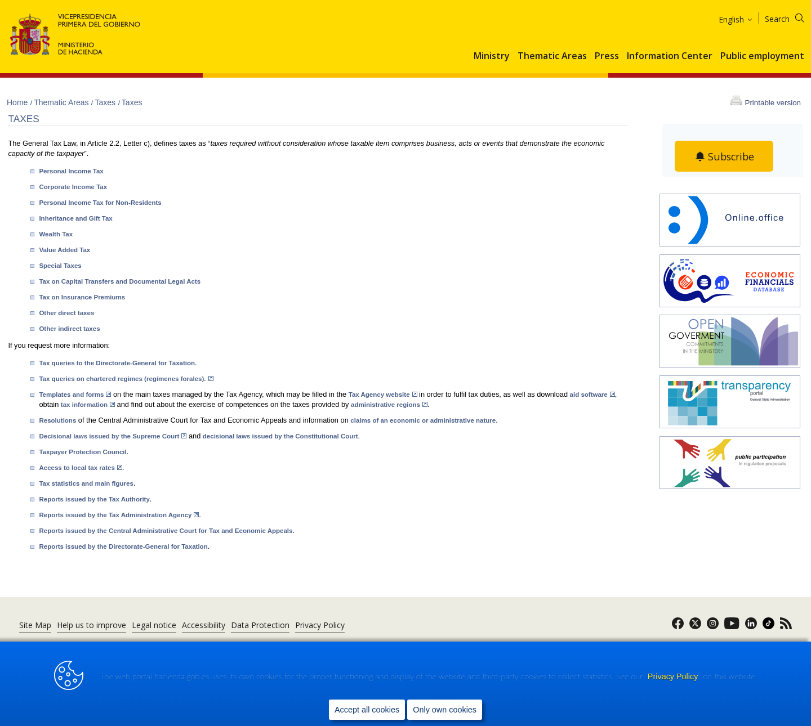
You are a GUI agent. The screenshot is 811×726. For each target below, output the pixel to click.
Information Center (669, 56)
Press (607, 56)
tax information (88, 404)
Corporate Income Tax (73, 186)
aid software (592, 394)
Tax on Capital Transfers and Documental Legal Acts (119, 281)
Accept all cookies (367, 709)
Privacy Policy (674, 676)
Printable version (773, 102)
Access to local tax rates (80, 467)
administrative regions (389, 404)
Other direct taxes (66, 313)
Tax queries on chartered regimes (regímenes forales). (126, 378)
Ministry (492, 56)
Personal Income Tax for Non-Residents (100, 202)
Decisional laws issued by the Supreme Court (112, 436)
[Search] (791, 17)
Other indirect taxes (69, 328)
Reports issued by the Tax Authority (94, 499)
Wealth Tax (56, 234)
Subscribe (731, 156)
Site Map (35, 625)
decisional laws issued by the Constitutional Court (280, 436)
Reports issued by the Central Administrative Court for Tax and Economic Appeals (165, 530)
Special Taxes (60, 265)
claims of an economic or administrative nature (423, 420)
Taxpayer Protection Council (82, 452)
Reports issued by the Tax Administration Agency (119, 515)
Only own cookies (444, 709)
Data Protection (260, 625)
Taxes (106, 102)
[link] (678, 626)
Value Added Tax (64, 250)
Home (18, 102)
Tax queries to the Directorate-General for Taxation (117, 363)
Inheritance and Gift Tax (75, 218)
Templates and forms (75, 394)
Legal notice (154, 625)
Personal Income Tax (71, 171)
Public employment (762, 56)
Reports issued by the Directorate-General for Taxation (123, 546)
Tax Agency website (383, 394)
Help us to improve (91, 625)
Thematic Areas (552, 56)
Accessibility (203, 625)
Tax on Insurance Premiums (82, 297)
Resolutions (57, 420)
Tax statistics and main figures (86, 483)
